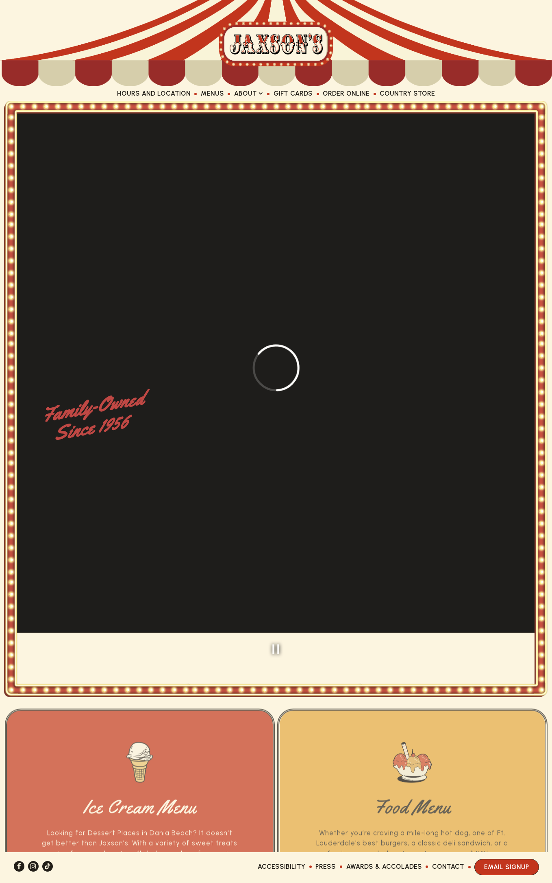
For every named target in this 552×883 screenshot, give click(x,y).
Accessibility (281, 866)
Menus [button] (212, 93)
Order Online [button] (346, 93)
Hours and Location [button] (154, 93)
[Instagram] (33, 866)
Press (325, 866)
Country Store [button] (407, 93)
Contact (448, 866)
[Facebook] (19, 866)
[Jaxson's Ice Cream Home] (276, 43)
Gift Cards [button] (293, 93)
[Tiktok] (47, 866)
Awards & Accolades (384, 866)
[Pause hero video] (276, 602)
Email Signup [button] (506, 867)
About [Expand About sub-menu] (249, 93)
